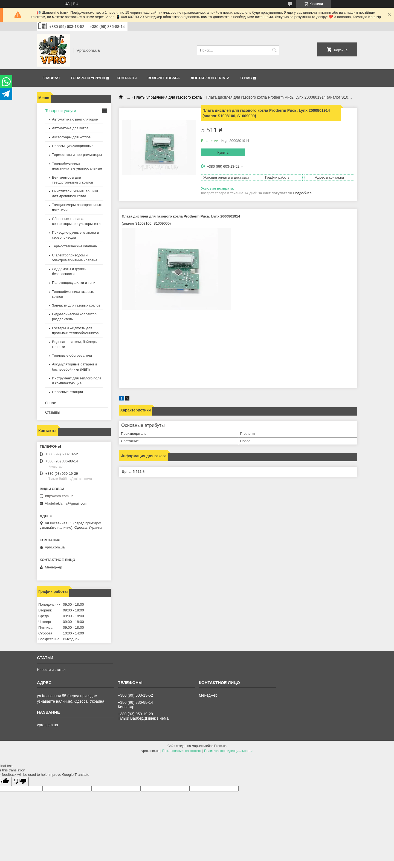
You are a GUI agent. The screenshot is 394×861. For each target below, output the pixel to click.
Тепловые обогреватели (72, 355)
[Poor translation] (20, 781)
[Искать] (274, 50)
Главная (51, 78)
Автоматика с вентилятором (75, 119)
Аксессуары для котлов (71, 137)
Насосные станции (67, 392)
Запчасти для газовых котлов (76, 305)
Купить (222, 152)
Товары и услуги (88, 78)
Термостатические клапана (74, 246)
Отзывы (52, 412)
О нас (246, 78)
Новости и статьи (51, 670)
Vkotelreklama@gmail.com (66, 503)
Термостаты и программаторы (77, 155)
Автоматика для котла (70, 128)
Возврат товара (163, 78)
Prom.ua (220, 746)
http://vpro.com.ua (59, 496)
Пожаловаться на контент (181, 751)
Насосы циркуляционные (72, 146)
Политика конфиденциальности (228, 751)
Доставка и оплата (210, 78)
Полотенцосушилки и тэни (73, 283)
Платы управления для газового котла (168, 97)
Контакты (127, 78)
